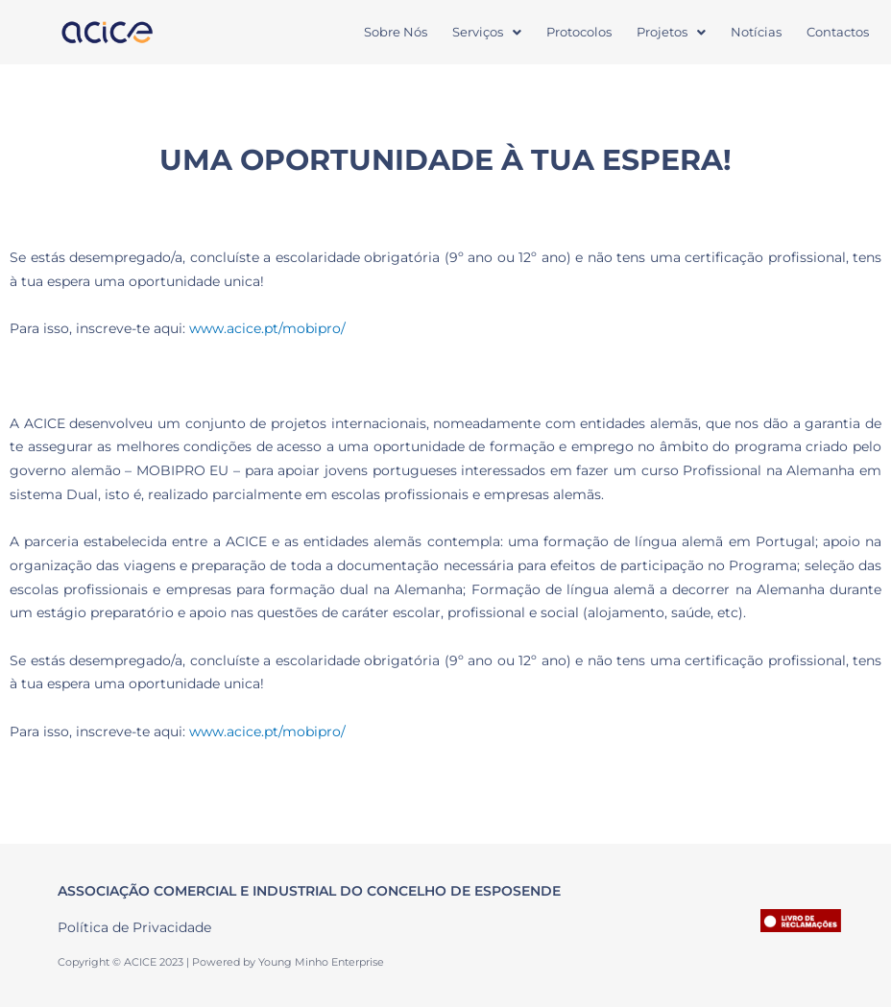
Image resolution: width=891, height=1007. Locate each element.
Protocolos (579, 31)
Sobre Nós (395, 31)
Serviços (486, 31)
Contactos (838, 31)
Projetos (671, 31)
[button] (487, 32)
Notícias (756, 31)
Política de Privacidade (134, 927)
